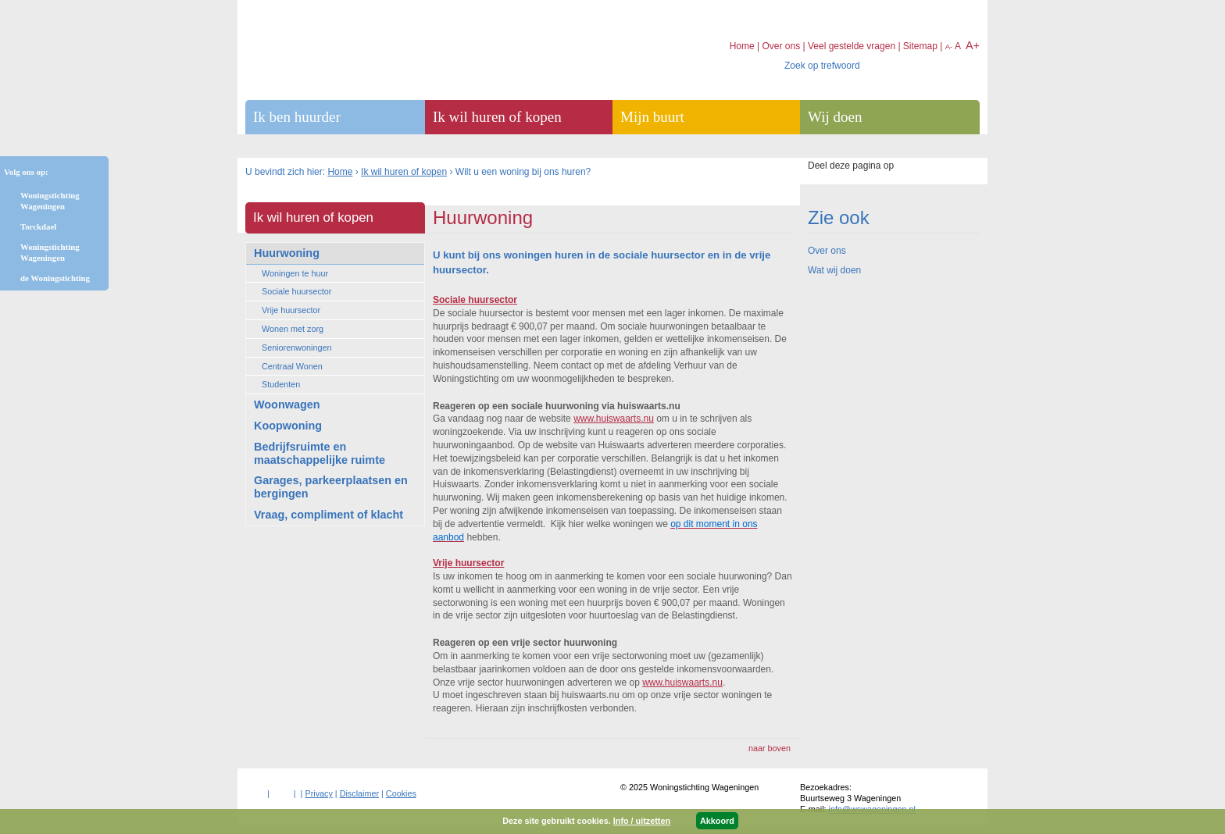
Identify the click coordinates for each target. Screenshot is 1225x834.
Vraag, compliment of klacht (328, 514)
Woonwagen (287, 404)
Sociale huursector (296, 291)
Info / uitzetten (641, 820)
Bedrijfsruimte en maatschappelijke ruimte (319, 453)
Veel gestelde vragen (851, 46)
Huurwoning (287, 253)
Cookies (401, 793)
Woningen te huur (295, 273)
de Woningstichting (55, 278)
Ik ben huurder (297, 117)
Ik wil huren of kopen (404, 171)
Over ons (827, 250)
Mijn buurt (652, 117)
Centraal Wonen (292, 366)
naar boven (769, 748)
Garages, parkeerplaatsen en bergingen (331, 487)
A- (949, 46)
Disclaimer (359, 793)
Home (339, 171)
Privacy (318, 793)
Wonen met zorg (292, 328)
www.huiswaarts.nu (613, 418)
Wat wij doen (834, 270)
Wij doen (835, 117)
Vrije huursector (291, 310)
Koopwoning (288, 425)
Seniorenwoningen (296, 347)
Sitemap (920, 46)
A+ (973, 45)
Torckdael (38, 226)
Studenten (281, 384)
